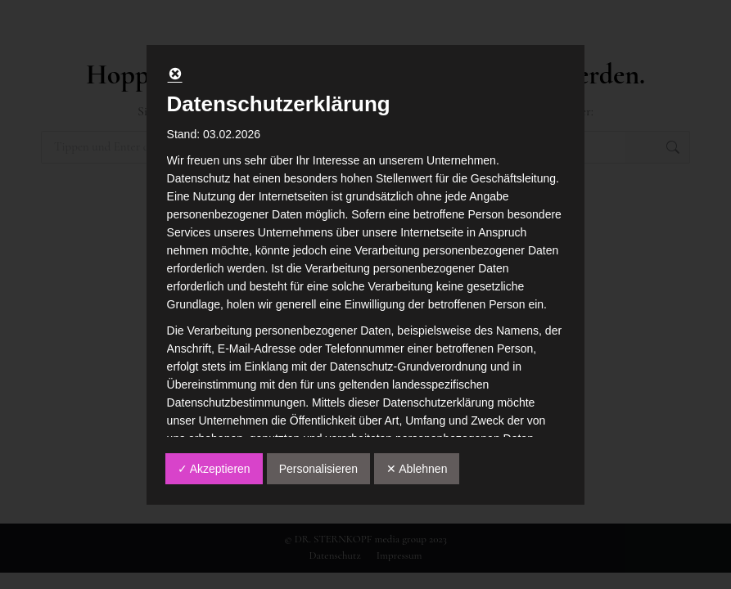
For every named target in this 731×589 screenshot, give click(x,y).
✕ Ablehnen (416, 468)
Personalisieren (319, 468)
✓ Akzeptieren (214, 468)
